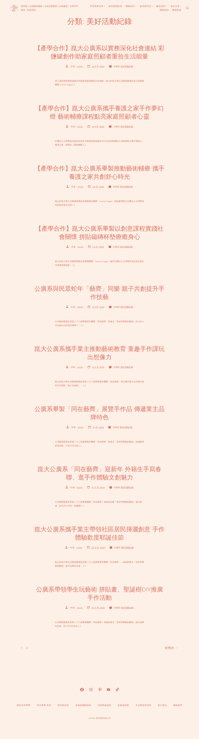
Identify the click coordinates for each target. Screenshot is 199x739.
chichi (80, 66)
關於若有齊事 (23, 705)
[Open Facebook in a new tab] (82, 689)
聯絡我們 (164, 10)
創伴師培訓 (146, 6)
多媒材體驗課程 (83, 705)
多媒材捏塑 (123, 705)
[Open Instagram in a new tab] (91, 689)
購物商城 (176, 10)
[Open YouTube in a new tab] (108, 689)
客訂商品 (162, 705)
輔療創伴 (131, 6)
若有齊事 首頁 (44, 705)
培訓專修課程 (104, 705)
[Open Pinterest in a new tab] (100, 689)
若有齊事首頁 (97, 6)
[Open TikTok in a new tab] (117, 689)
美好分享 (176, 6)
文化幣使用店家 (143, 705)
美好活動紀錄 (126, 66)
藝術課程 (161, 6)
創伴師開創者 (115, 6)
